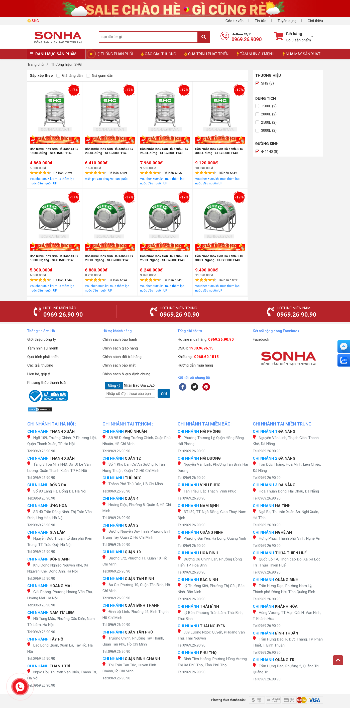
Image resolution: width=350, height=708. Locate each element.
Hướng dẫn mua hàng (195, 365)
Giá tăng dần (69, 76)
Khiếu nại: (198, 357)
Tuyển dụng (287, 20)
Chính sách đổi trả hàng (122, 357)
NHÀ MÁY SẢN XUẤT (301, 54)
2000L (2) (266, 114)
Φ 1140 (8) (266, 152)
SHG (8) (264, 83)
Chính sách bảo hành (119, 339)
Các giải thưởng (40, 365)
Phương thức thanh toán (47, 382)
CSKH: (195, 348)
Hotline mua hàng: (206, 339)
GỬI (164, 394)
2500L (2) (266, 122)
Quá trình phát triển (43, 357)
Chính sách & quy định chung (126, 374)
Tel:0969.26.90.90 (41, 451)
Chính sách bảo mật (119, 365)
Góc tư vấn (234, 20)
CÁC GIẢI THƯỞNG (158, 54)
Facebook (261, 339)
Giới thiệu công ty (41, 339)
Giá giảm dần (99, 76)
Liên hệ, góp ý (38, 374)
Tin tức (260, 20)
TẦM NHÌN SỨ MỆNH (255, 54)
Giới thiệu (315, 20)
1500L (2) (266, 106)
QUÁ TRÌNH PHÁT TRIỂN (206, 54)
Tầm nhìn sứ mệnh (42, 348)
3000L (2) (266, 130)
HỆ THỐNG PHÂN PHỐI (114, 54)
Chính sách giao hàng (120, 348)
